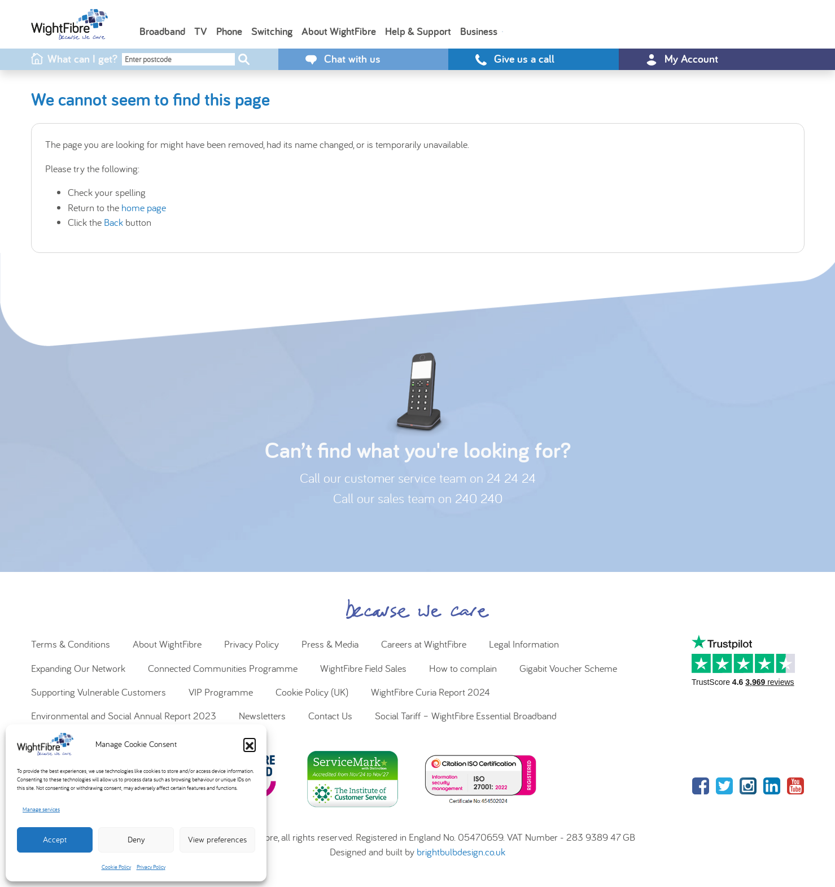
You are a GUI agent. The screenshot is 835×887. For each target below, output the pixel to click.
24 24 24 (511, 478)
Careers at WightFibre (423, 643)
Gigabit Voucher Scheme (568, 668)
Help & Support (418, 31)
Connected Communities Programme (223, 668)
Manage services (41, 809)
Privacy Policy (151, 867)
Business (478, 31)
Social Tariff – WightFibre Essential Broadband (466, 715)
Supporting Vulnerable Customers (98, 691)
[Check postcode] (244, 59)
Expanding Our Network (78, 668)
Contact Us (330, 715)
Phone (229, 31)
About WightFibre (338, 31)
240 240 (478, 498)
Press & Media (330, 643)
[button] (249, 744)
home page (143, 207)
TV (200, 31)
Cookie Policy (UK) (312, 691)
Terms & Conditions (70, 643)
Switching (271, 31)
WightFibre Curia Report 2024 (430, 691)
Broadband (162, 31)
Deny (136, 839)
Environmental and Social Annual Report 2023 (123, 715)
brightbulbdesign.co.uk (461, 851)
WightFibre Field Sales (363, 668)
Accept (55, 839)
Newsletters (262, 715)
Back (113, 222)
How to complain (463, 668)
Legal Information (524, 643)
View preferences (217, 839)
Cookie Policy (116, 867)
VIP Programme (221, 691)
